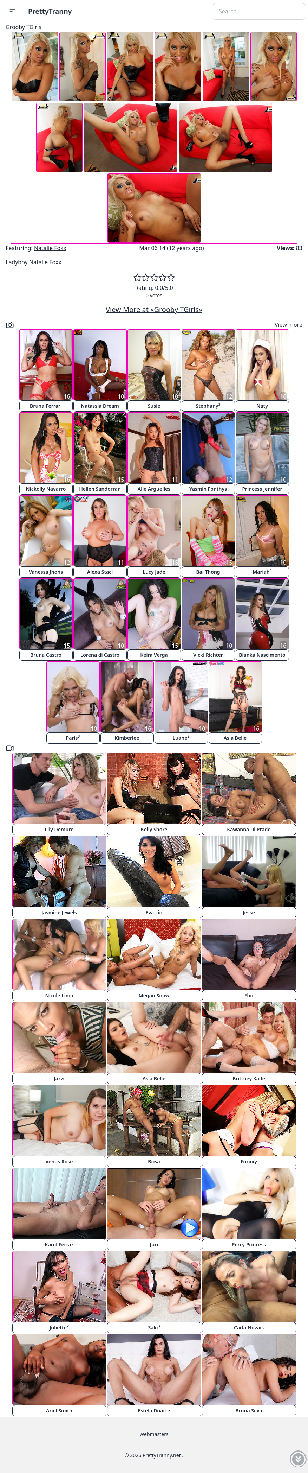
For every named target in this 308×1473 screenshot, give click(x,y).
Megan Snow (154, 995)
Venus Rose (59, 1161)
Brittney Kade (248, 1078)
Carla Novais (249, 1327)
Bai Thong (208, 572)
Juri (154, 1244)
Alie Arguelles (154, 488)
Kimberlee (127, 738)
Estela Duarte (154, 1410)
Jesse (249, 912)
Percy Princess (249, 1244)
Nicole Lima (59, 995)
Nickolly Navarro (46, 488)
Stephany (208, 405)
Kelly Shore (154, 829)
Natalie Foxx (50, 248)
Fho (248, 995)
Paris (73, 737)
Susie (154, 405)
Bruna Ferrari (46, 405)
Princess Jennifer (262, 488)
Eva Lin (154, 912)
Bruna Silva (248, 1410)
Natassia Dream (100, 405)
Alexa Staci (100, 572)
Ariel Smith (59, 1410)
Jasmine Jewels (59, 912)
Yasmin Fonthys (208, 488)
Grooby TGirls (23, 27)
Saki (154, 1327)
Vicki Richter (208, 655)
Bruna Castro (45, 655)
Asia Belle (235, 738)
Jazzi (59, 1078)
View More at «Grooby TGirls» (154, 309)
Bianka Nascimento (262, 655)
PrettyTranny (50, 11)
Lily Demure (59, 829)
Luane (181, 737)
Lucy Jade (154, 572)
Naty (262, 405)
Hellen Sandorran (100, 488)
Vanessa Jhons (46, 572)
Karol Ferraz (59, 1244)
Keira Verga (154, 655)
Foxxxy (249, 1161)
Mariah (262, 571)
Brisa (154, 1161)
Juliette (59, 1327)
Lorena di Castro (100, 655)
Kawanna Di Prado (249, 829)
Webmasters (153, 1434)
